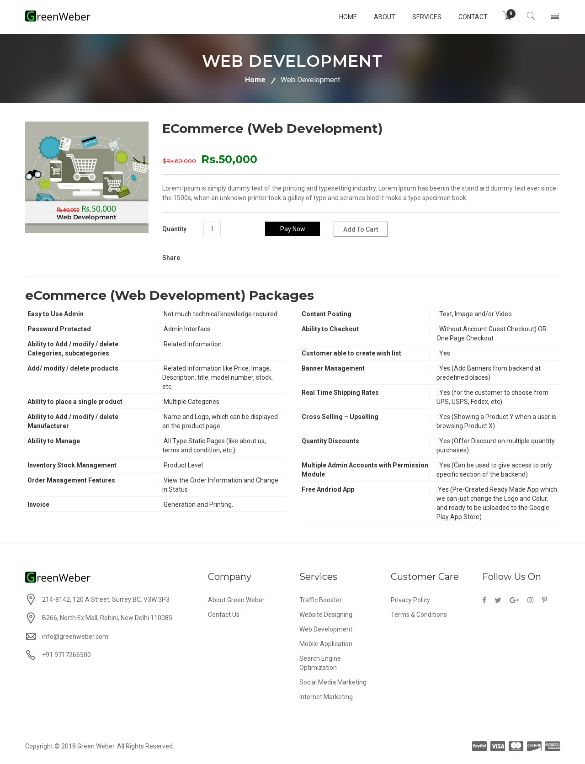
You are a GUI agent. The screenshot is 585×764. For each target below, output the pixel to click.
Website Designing (325, 614)
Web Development (325, 629)
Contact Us (223, 614)
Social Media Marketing (333, 682)
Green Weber (95, 746)
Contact (468, 17)
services (422, 17)
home (343, 17)
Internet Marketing (326, 696)
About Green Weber (236, 600)
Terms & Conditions (419, 614)
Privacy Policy (410, 600)
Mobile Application (325, 643)
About (380, 17)
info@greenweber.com (75, 636)
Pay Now (292, 229)
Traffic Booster (320, 600)
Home (255, 79)
